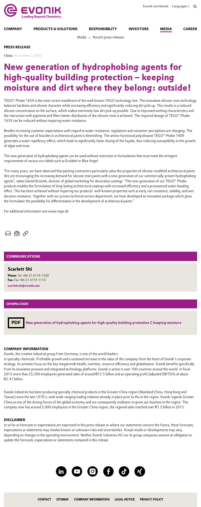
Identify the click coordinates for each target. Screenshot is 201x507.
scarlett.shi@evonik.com (24, 286)
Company (13, 29)
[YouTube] (77, 471)
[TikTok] (124, 471)
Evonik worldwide (155, 6)
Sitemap (62, 499)
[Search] (195, 6)
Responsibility (103, 29)
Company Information (91, 499)
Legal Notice (125, 499)
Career (190, 29)
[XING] (139, 471)
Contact (44, 499)
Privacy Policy (151, 499)
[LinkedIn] (61, 471)
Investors (139, 29)
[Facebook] (108, 471)
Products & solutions (55, 29)
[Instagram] (92, 471)
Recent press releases (108, 37)
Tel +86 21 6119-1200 (33, 275)
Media (166, 29)
